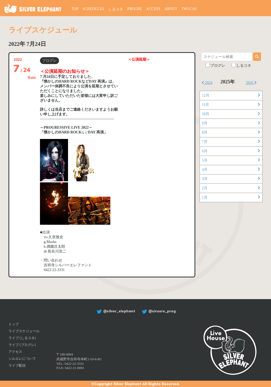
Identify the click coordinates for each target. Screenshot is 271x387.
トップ (13, 324)
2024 (207, 83)
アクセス (15, 352)
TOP (74, 9)
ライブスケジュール (23, 331)
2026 (251, 83)
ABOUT (170, 9)
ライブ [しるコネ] (22, 338)
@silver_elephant (115, 311)
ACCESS (153, 9)
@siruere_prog (158, 311)
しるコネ (115, 9)
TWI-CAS (189, 9)
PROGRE (134, 9)
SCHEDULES (93, 9)
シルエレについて (22, 359)
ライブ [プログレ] (22, 345)
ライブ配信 (17, 365)
